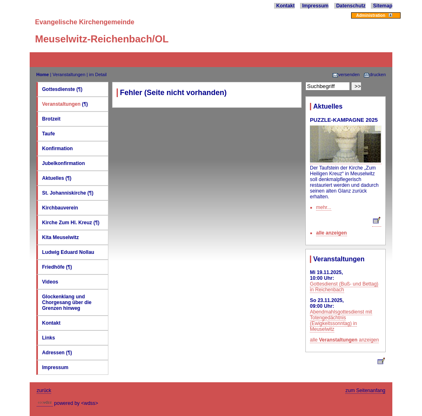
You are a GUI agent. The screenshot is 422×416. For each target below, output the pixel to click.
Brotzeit (51, 119)
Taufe (48, 134)
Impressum (315, 6)
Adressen (54, 353)
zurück (44, 390)
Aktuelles (53, 178)
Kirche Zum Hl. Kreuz (67, 222)
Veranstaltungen (69, 74)
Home (42, 74)
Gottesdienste (58, 89)
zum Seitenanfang (365, 390)
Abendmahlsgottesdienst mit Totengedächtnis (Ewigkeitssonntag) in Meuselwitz (341, 320)
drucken (374, 74)
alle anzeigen (331, 233)
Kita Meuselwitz (60, 237)
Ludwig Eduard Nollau (68, 252)
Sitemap (382, 6)
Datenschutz (351, 6)
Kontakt (285, 6)
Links (48, 338)
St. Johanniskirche (64, 193)
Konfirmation (57, 148)
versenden (345, 74)
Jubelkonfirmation (63, 163)
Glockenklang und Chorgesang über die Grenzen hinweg (66, 302)
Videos (50, 282)
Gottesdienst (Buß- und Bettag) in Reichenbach (344, 287)
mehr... (323, 207)
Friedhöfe (53, 267)
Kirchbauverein (60, 208)
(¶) (79, 89)
